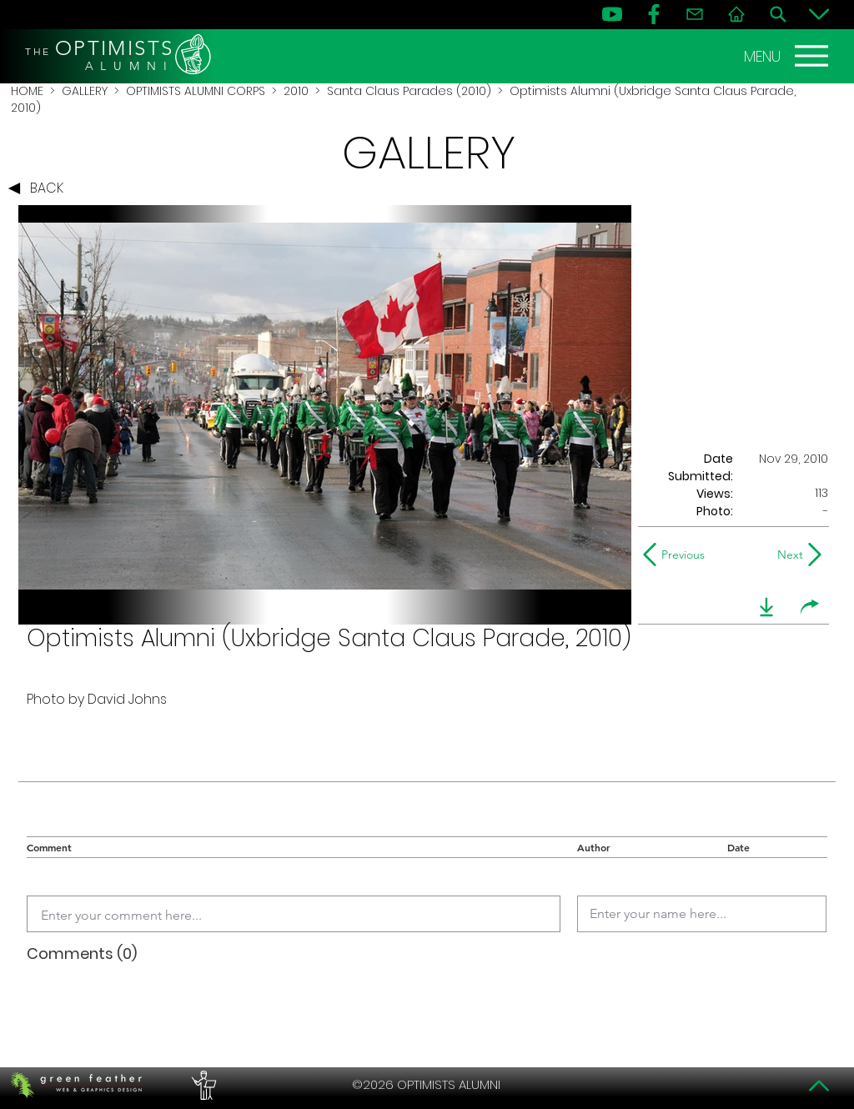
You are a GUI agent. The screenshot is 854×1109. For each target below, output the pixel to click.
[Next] (786, 554)
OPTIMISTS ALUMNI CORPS (195, 91)
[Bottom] (819, 14)
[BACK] (40, 188)
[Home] (736, 14)
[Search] (778, 14)
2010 (296, 91)
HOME (27, 91)
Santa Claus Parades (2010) (409, 91)
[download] (766, 607)
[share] (809, 607)
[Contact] (695, 14)
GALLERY (85, 91)
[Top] (819, 1085)
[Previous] (677, 554)
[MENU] (788, 56)
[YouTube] (612, 14)
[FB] (654, 14)
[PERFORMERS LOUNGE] (202, 1084)
